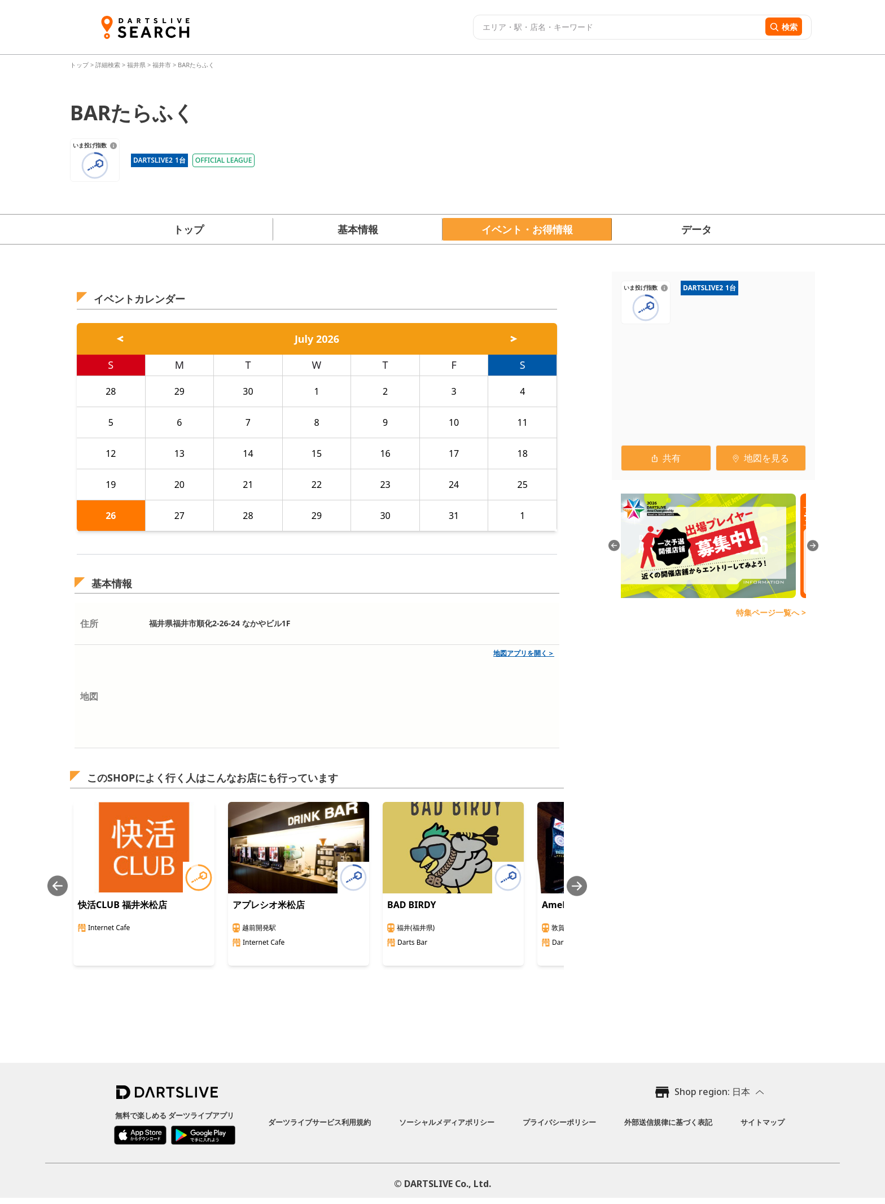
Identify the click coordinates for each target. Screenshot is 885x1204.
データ (696, 229)
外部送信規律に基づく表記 (668, 1122)
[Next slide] (577, 886)
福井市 (161, 64)
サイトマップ (763, 1122)
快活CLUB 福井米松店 (122, 904)
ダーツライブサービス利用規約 (319, 1122)
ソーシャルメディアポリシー (446, 1122)
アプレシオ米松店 (269, 904)
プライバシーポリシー (559, 1122)
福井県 (136, 64)
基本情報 (358, 229)
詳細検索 (108, 64)
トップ (80, 64)
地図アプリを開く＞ (523, 653)
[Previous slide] (58, 886)
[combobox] (618, 27)
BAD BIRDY (411, 904)
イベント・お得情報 (527, 229)
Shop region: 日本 (712, 1091)
